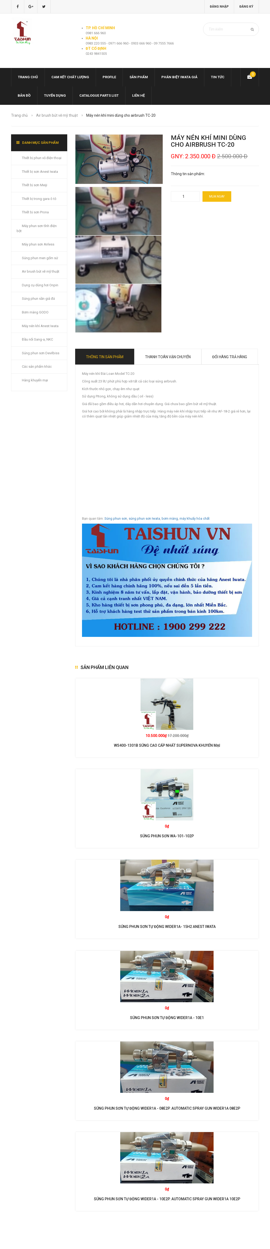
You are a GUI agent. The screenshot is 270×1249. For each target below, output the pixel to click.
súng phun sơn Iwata (144, 518)
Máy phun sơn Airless (38, 244)
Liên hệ (138, 95)
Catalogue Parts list (99, 95)
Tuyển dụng (55, 95)
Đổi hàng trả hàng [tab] (229, 357)
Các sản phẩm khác (37, 366)
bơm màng (170, 518)
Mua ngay (217, 196)
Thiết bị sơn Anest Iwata (40, 172)
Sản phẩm (138, 77)
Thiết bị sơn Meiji (34, 185)
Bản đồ (24, 95)
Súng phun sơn (115, 518)
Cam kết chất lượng (70, 77)
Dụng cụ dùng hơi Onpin (40, 285)
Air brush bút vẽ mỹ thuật (57, 115)
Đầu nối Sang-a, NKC (37, 339)
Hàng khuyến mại (35, 380)
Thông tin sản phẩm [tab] (104, 357)
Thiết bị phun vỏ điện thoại (41, 158)
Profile (109, 77)
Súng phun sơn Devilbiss (40, 353)
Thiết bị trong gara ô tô (39, 199)
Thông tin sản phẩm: (188, 174)
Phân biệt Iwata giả (179, 77)
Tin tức (217, 77)
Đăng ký (246, 6)
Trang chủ (28, 77)
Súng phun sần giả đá (38, 299)
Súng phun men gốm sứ (40, 258)
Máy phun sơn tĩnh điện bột (37, 228)
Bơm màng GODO (35, 312)
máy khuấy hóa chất (195, 518)
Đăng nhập (219, 6)
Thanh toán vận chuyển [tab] (168, 357)
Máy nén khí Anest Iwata (40, 326)
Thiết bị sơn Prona (35, 212)
